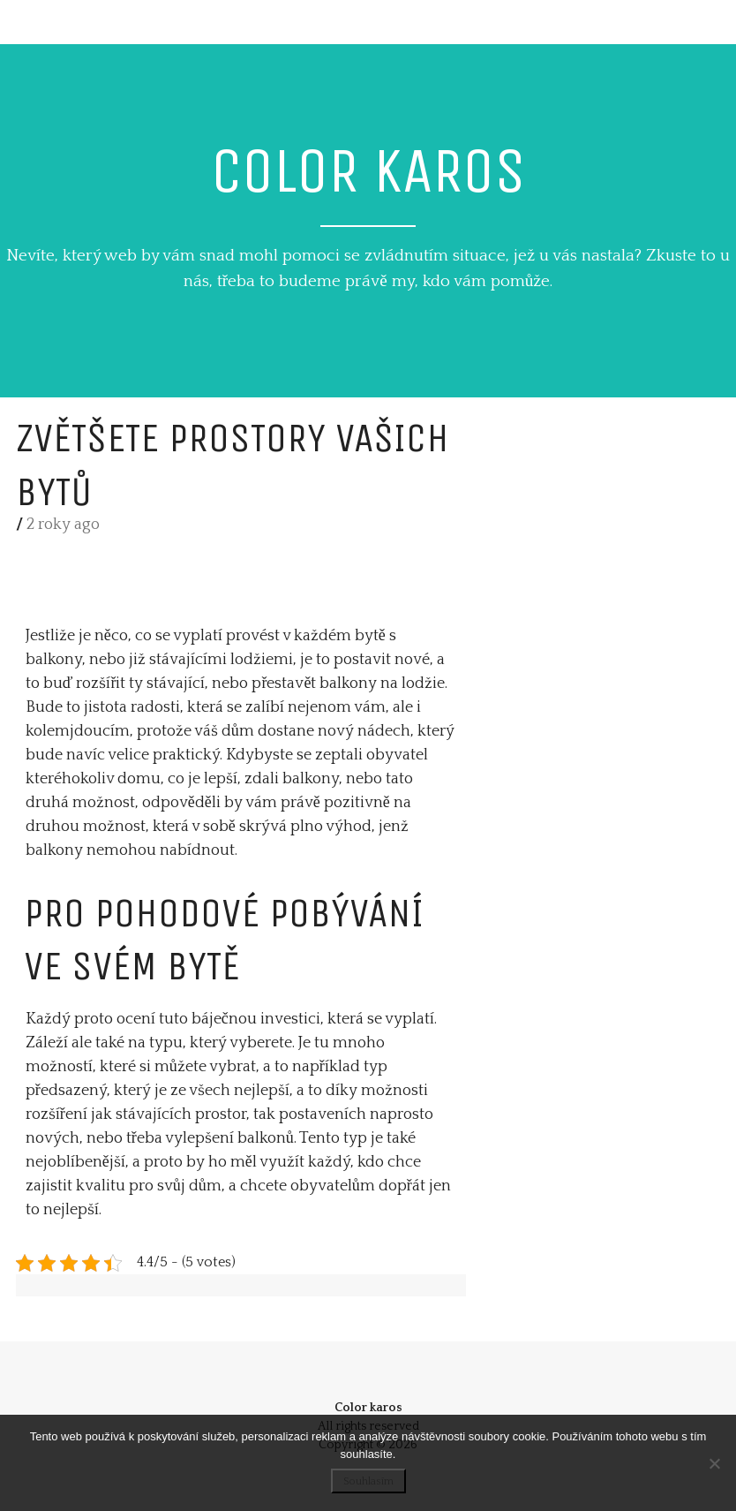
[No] (714, 1463)
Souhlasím (368, 1481)
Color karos (368, 170)
